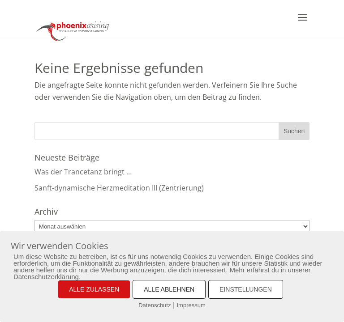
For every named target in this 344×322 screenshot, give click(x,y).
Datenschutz (154, 305)
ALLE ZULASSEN (94, 289)
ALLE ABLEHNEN (169, 289)
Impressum (191, 305)
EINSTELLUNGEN (245, 289)
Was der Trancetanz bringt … (83, 172)
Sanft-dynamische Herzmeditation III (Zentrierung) (119, 188)
